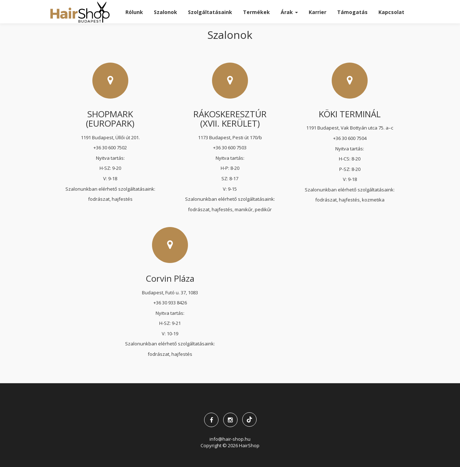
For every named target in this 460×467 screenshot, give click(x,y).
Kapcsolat (391, 12)
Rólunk (134, 12)
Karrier (317, 12)
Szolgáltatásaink (210, 12)
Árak (289, 12)
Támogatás (352, 12)
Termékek (256, 12)
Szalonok (165, 12)
